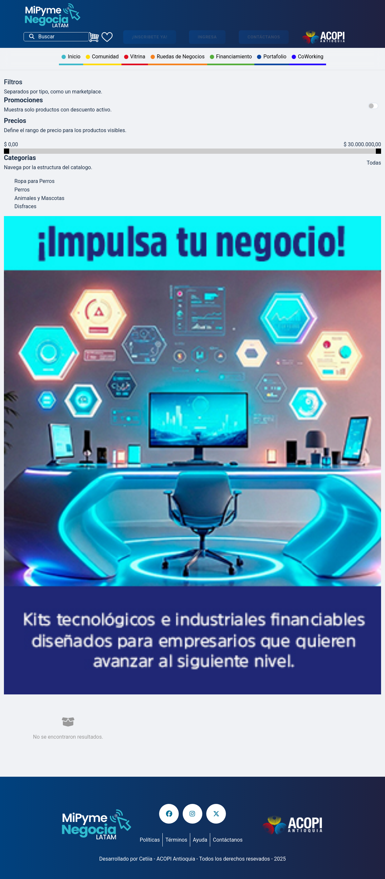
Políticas (150, 840)
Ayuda (200, 840)
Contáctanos (263, 37)
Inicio (71, 56)
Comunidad (102, 56)
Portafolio (271, 56)
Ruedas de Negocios (178, 56)
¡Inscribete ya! (149, 37)
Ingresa (207, 37)
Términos (176, 840)
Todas (374, 163)
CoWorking (307, 56)
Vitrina (134, 56)
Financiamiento (231, 56)
